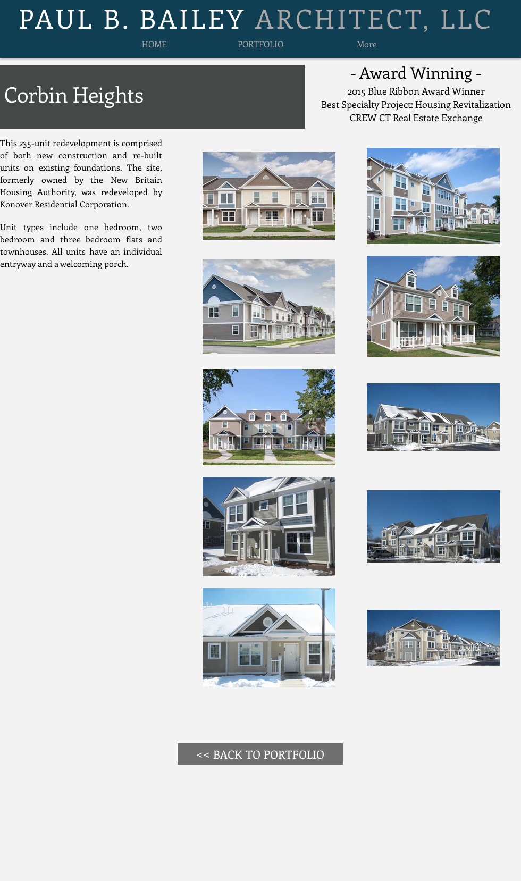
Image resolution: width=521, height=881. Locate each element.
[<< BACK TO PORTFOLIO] (260, 754)
